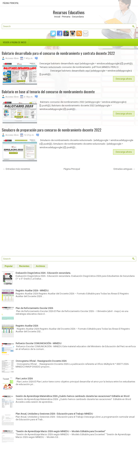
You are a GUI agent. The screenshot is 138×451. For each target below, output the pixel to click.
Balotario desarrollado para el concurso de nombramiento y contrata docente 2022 (58, 53)
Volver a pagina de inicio (14, 42)
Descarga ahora (124, 79)
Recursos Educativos (68, 12)
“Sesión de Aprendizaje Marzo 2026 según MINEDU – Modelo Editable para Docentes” (60, 431)
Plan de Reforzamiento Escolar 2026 (34, 308)
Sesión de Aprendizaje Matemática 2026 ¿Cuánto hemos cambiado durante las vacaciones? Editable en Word (72, 396)
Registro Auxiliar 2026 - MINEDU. (32, 290)
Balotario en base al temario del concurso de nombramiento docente (48, 91)
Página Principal (11, 2)
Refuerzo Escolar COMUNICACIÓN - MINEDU (38, 343)
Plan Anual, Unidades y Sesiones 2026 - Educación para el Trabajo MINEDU (54, 413)
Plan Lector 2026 (24, 378)
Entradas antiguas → (124, 169)
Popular (9, 266)
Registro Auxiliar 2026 (27, 325)
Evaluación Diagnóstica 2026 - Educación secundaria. (43, 273)
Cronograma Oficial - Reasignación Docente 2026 (41, 361)
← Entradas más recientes (16, 169)
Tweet (6, 379)
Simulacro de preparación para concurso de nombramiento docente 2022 (51, 130)
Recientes (24, 266)
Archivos (40, 266)
